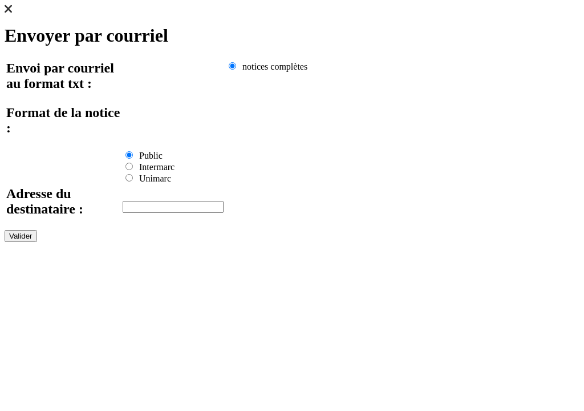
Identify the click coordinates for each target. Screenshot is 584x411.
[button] (8, 10)
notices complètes (268, 66)
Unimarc (148, 178)
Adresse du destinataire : (44, 201)
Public (144, 155)
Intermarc (150, 167)
